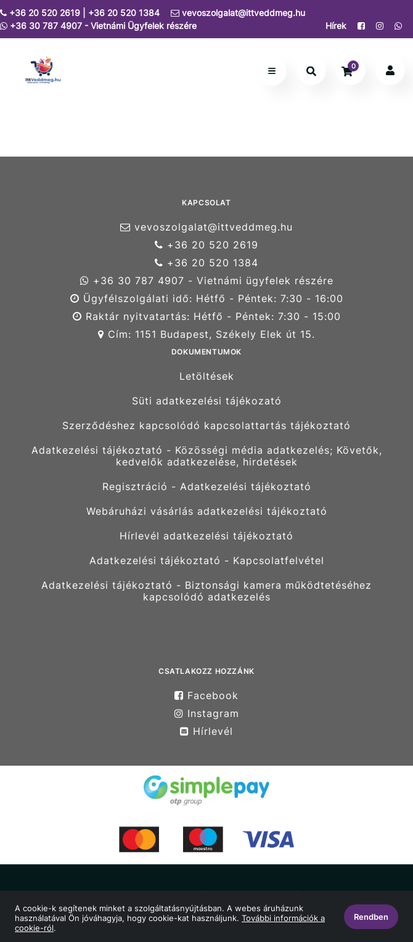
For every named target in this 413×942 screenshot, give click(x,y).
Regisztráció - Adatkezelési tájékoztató (206, 487)
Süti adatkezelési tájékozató (207, 401)
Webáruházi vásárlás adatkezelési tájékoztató (206, 511)
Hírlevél (206, 731)
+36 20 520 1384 (206, 263)
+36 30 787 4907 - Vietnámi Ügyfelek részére (98, 25)
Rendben (371, 917)
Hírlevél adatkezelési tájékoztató (206, 536)
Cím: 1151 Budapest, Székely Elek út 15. (206, 334)
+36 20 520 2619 (206, 245)
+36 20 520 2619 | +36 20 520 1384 (80, 12)
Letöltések (206, 376)
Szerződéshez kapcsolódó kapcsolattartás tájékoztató (206, 426)
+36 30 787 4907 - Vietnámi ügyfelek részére (206, 281)
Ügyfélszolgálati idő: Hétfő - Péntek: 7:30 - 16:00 (206, 299)
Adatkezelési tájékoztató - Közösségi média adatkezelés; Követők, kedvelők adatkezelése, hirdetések (206, 456)
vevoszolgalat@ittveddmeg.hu (238, 12)
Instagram (206, 713)
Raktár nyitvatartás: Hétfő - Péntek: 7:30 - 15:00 (207, 316)
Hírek (335, 25)
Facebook (206, 695)
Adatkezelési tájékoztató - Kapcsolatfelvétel (206, 561)
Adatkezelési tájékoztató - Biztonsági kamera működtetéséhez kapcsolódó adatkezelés (206, 591)
